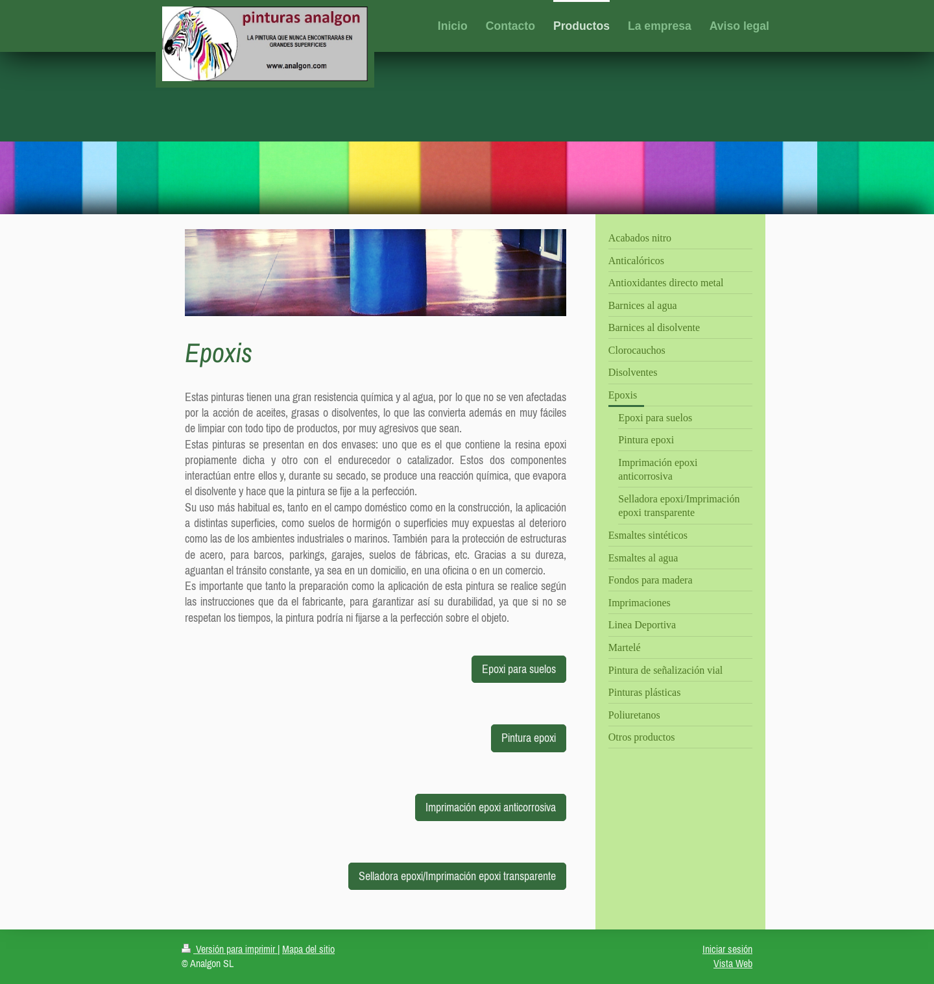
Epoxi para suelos (519, 669)
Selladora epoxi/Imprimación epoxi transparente (457, 876)
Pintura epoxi (528, 737)
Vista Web (732, 963)
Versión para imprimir (230, 949)
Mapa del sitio (308, 949)
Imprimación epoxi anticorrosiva (490, 807)
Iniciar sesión (727, 949)
